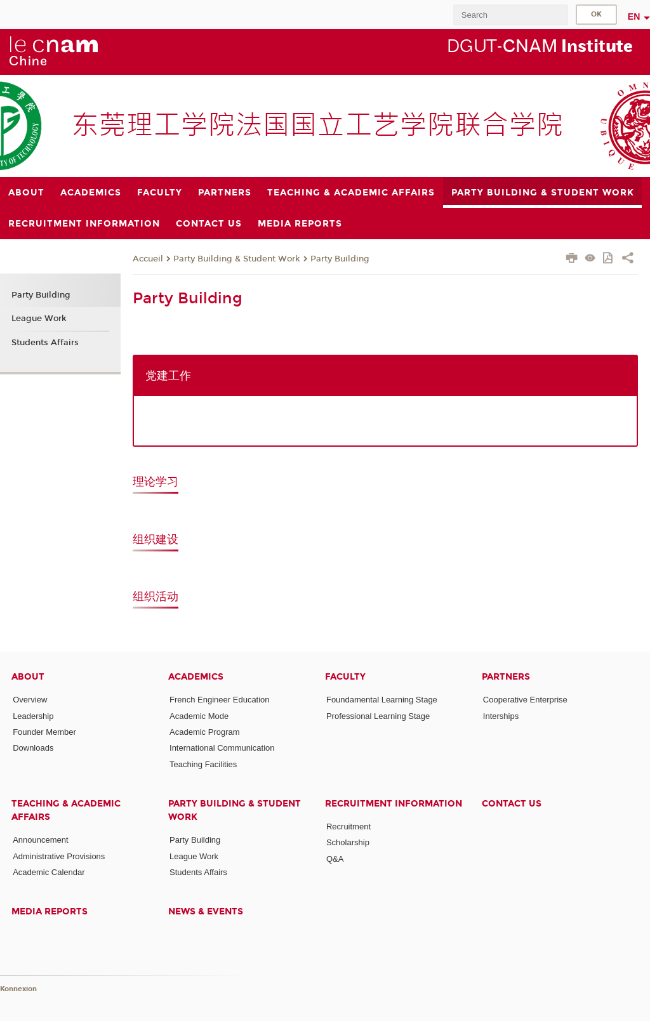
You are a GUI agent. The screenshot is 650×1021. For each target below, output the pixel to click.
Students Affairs (45, 343)
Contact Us (511, 803)
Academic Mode (199, 716)
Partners (506, 676)
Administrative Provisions (59, 856)
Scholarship (347, 842)
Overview (30, 699)
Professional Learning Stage (378, 716)
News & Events (205, 911)
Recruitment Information (393, 803)
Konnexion (18, 989)
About (27, 676)
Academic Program (204, 732)
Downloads (33, 748)
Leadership (33, 716)
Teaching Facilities (203, 764)
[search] (510, 14)
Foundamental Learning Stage (381, 699)
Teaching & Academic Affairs (66, 810)
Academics (195, 676)
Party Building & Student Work (236, 259)
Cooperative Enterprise (525, 699)
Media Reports (49, 911)
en (634, 16)
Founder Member (44, 732)
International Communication (221, 748)
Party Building (339, 259)
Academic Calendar (48, 872)
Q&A (334, 859)
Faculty (345, 676)
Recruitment (348, 826)
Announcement (40, 840)
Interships (501, 716)
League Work (39, 318)
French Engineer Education (219, 699)
